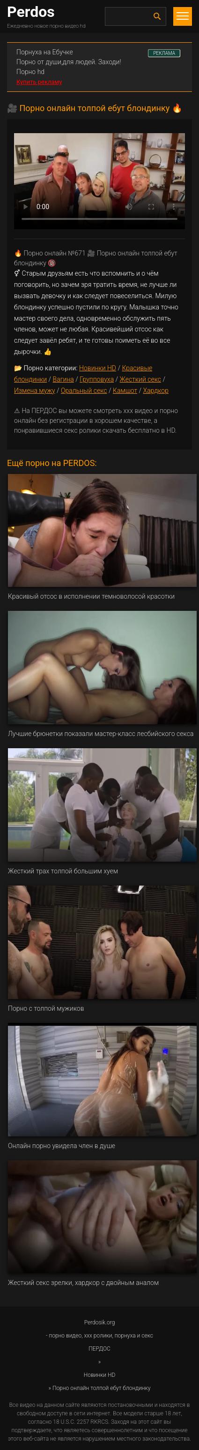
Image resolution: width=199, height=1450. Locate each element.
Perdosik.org (99, 1322)
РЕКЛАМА (164, 53)
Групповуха (97, 379)
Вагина (63, 379)
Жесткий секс (140, 379)
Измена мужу (34, 390)
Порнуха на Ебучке (44, 52)
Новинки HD (97, 368)
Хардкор (155, 390)
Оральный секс (84, 390)
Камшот (125, 390)
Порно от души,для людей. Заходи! (68, 62)
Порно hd (30, 71)
